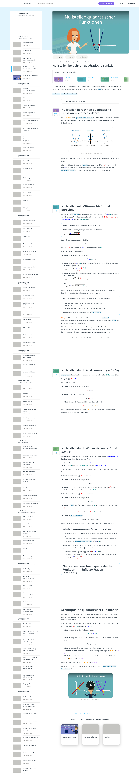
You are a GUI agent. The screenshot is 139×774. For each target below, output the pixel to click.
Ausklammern (66, 375)
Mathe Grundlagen (69, 62)
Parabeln (85, 165)
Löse (72, 505)
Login (121, 3)
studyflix (12, 3)
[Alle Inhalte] (26, 3)
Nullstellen (75, 214)
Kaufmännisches (57, 62)
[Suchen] (92, 3)
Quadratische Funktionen (84, 62)
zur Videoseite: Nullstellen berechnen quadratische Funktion (90, 714)
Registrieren (131, 3)
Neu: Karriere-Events (106, 3)
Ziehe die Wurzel (76, 516)
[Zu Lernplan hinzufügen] (58, 57)
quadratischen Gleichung (83, 541)
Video (114, 320)
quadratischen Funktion (84, 118)
